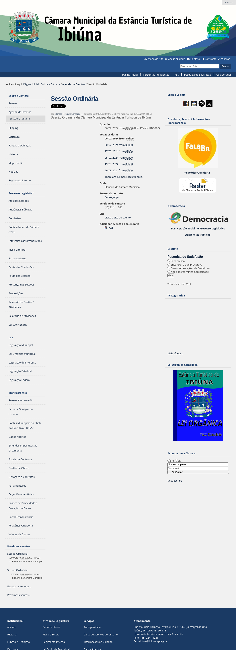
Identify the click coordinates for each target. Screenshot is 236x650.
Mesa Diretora (51, 634)
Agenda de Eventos (73, 84)
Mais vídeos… (175, 353)
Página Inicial (130, 74)
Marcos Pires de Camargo (68, 113)
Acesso (11, 627)
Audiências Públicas (197, 234)
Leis (11, 337)
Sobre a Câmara (50, 84)
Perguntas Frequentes (156, 74)
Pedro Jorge (111, 197)
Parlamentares (51, 627)
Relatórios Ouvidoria (197, 172)
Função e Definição (18, 642)
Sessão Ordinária (17, 553)
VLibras (225, 59)
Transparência (18, 392)
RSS (176, 74)
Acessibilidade (176, 59)
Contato (195, 59)
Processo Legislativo (21, 193)
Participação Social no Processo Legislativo (198, 228)
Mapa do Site (155, 59)
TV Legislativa (176, 295)
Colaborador (223, 74)
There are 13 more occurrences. (124, 177)
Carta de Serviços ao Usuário (101, 634)
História (12, 634)
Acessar (228, 2)
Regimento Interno (54, 642)
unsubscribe (174, 480)
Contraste (210, 59)
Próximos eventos (18, 546)
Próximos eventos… (18, 595)
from (119, 145)
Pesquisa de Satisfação (197, 74)
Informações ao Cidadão (98, 642)
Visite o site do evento (118, 217)
